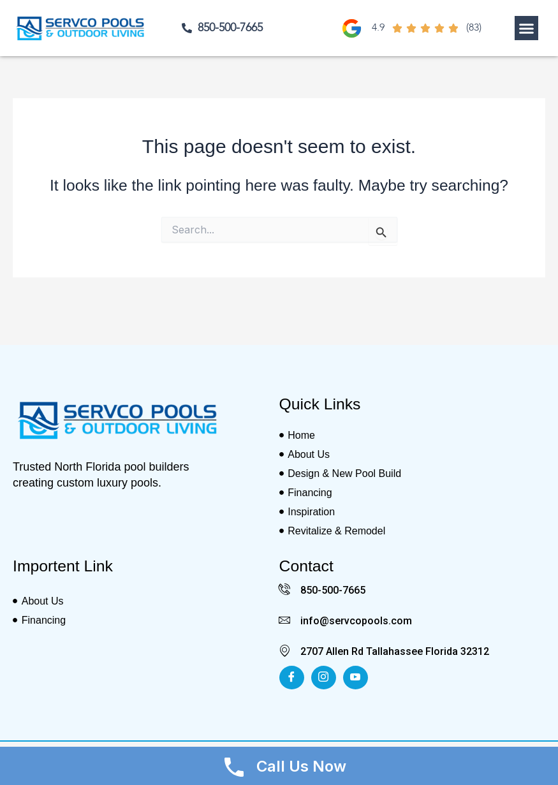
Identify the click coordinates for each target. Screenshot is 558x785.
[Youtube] (355, 677)
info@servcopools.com (356, 621)
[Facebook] (291, 677)
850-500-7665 (332, 590)
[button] (527, 28)
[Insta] (323, 677)
